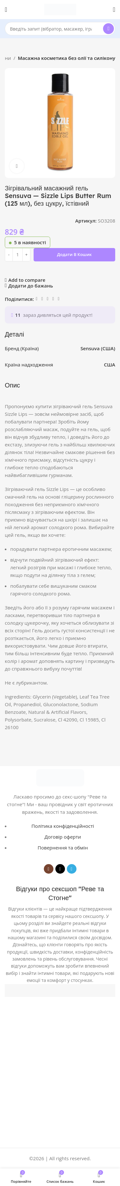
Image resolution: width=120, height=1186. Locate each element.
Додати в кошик (74, 254)
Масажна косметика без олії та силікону (66, 58)
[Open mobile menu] (6, 9)
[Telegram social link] (53, 299)
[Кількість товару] (17, 254)
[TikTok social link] (60, 869)
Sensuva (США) (98, 348)
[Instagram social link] (48, 869)
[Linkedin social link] (42, 299)
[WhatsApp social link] (47, 299)
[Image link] (60, 777)
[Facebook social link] (36, 299)
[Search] (60, 28)
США (109, 364)
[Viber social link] (58, 299)
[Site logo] (60, 9)
